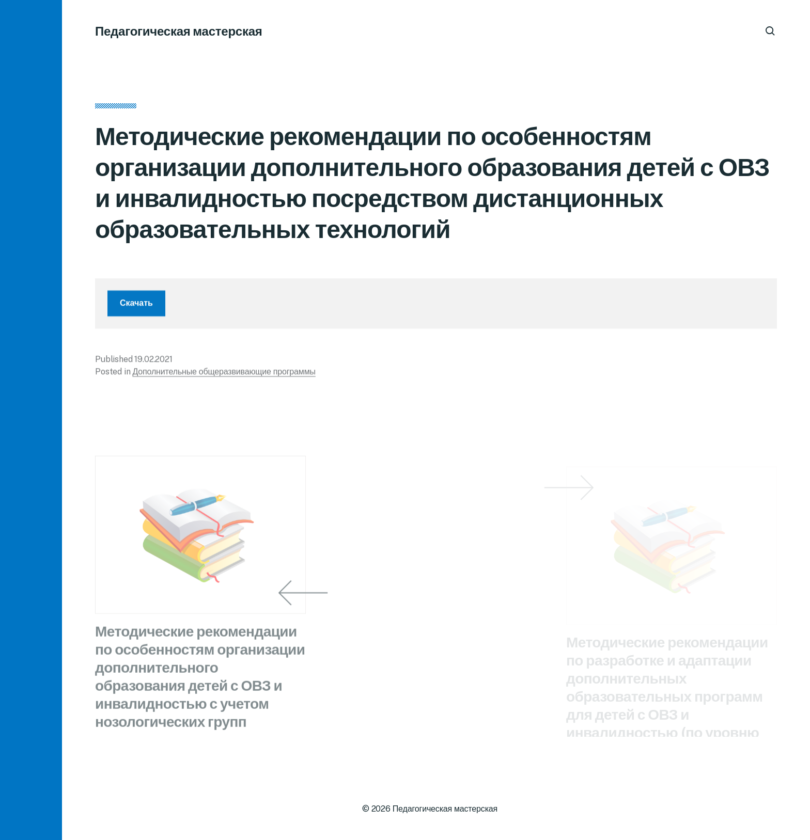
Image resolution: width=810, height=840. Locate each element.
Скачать (136, 307)
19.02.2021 (153, 363)
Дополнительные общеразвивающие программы (223, 376)
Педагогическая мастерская (178, 31)
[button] (31, 420)
